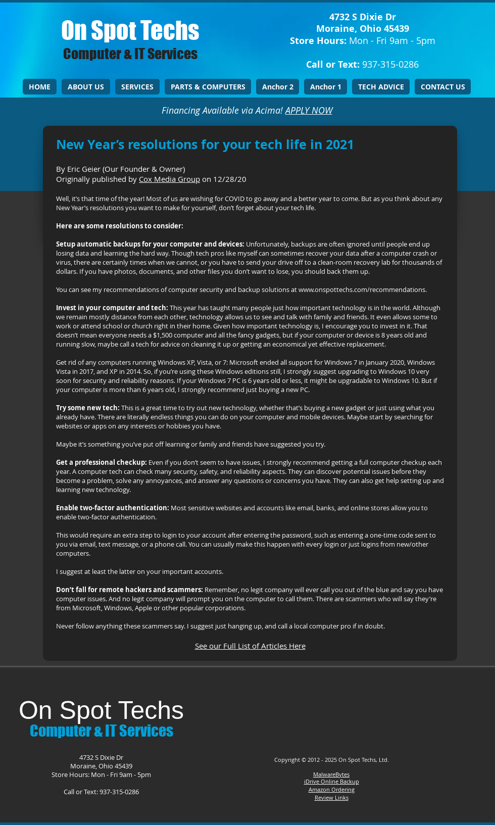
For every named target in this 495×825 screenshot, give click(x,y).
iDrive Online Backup (331, 781)
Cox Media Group (169, 179)
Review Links (332, 797)
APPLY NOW (308, 110)
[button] (137, 86)
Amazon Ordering (332, 789)
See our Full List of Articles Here (250, 646)
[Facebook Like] (329, 706)
